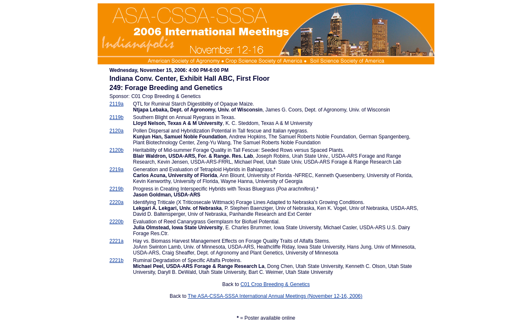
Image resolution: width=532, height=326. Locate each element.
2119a (116, 104)
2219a (116, 169)
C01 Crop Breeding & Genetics (275, 284)
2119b (116, 117)
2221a (116, 241)
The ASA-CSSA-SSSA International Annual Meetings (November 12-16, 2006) (275, 296)
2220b (116, 222)
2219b (116, 189)
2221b (116, 260)
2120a (116, 131)
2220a (116, 202)
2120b (116, 150)
